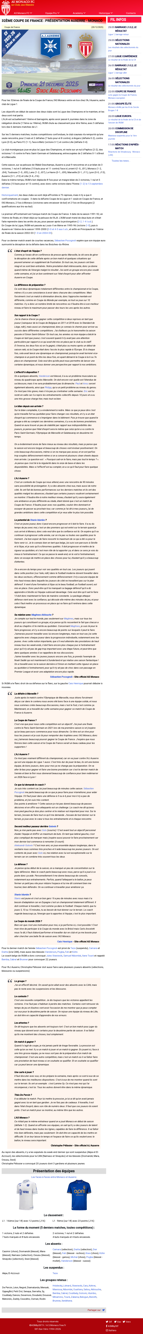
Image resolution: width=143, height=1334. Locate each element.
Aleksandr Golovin (23, 845)
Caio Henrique (75, 683)
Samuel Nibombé (72, 955)
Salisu (87, 1289)
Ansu (85, 383)
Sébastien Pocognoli (65, 240)
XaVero (111, 1330)
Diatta (5, 951)
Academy (79, 13)
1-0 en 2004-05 (43, 233)
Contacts (131, 13)
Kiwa (88, 1253)
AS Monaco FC (23, 13)
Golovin (52, 826)
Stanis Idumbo (37, 520)
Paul (77, 383)
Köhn (75, 951)
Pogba (60, 951)
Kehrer (92, 1285)
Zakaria (75, 1297)
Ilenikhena (67, 1300)
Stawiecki (77, 1285)
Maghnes (68, 618)
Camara (93, 948)
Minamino (58, 1297)
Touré (67, 1297)
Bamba (5, 959)
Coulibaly (73, 1293)
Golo (44, 830)
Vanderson (44, 376)
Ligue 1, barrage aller (117, 73)
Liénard (67, 1285)
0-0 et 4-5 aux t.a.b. (58, 229)
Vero (127, 1321)
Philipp (48, 387)
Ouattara (78, 1289)
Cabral (13, 959)
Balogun (84, 1297)
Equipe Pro (52, 13)
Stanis (17, 898)
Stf (109, 1321)
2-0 (88, 225)
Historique (106, 13)
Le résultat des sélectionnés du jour (124, 86)
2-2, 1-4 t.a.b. (85, 221)
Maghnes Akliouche (41, 614)
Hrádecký (57, 1285)
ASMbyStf (112, 1326)
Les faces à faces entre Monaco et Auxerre (53, 1177)
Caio (85, 1285)
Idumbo (92, 1293)
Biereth (93, 1297)
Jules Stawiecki (54, 955)
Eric (86, 391)
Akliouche (96, 1289)
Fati (67, 951)
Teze (73, 948)
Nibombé (67, 1289)
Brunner (24, 959)
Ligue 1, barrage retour (118, 34)
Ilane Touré (88, 955)
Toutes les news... (121, 160)
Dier (95, 1249)
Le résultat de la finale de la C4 (122, 60)
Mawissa (57, 1289)
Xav (117, 1321)
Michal (74, 1257)
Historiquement (10, 195)
